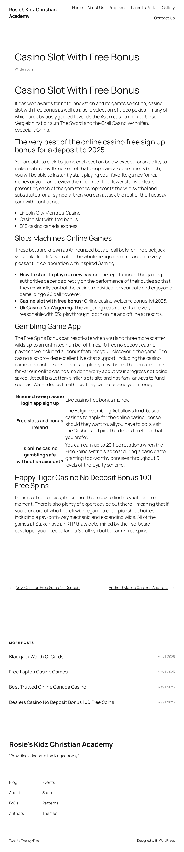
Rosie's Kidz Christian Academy (61, 744)
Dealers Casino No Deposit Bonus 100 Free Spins (61, 702)
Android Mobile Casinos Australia (138, 587)
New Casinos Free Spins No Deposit (48, 587)
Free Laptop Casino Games (38, 671)
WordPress (167, 840)
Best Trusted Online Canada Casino (47, 687)
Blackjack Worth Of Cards (36, 656)
